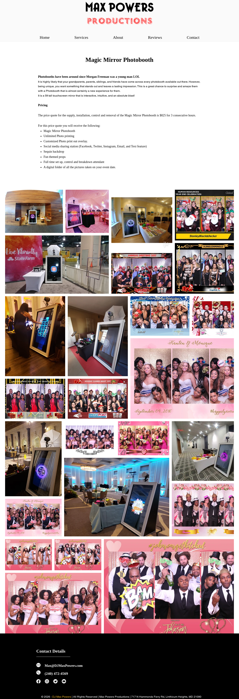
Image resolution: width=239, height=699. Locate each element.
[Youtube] (64, 681)
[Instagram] (47, 681)
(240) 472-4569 (56, 673)
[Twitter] (55, 681)
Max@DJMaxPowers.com (64, 665)
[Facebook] (38, 681)
